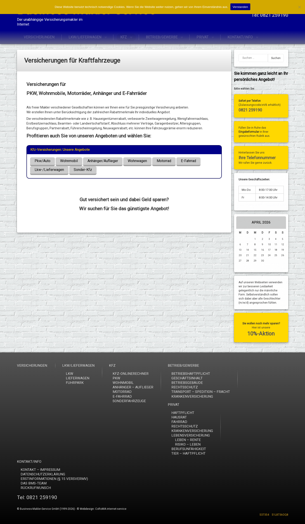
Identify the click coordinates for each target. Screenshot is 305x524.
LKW (286, 374)
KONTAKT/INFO (240, 36)
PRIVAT (202, 36)
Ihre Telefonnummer (258, 157)
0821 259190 (251, 110)
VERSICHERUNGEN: (39, 36)
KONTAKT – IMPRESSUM (257, 470)
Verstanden (240, 7)
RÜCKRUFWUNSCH (253, 488)
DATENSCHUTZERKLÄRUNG (260, 474)
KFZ (123, 36)
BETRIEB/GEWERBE (161, 36)
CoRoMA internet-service (110, 508)
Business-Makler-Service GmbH (39, 508)
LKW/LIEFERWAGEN (85, 36)
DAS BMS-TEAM (251, 483)
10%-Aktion (262, 333)
